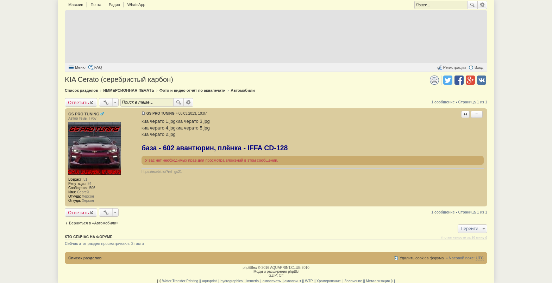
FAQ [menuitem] (98, 67)
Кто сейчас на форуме (89, 237)
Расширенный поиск (482, 5)
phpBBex (250, 268)
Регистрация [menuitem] (454, 67)
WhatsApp (136, 4)
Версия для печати (434, 80)
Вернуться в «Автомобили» (93, 223)
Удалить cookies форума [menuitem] (422, 258)
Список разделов (85, 258)
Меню (80, 67)
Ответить (78, 102)
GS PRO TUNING (83, 114)
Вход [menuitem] (479, 67)
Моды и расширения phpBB (276, 271)
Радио (114, 4)
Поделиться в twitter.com (447, 80)
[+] (159, 281)
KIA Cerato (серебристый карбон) (119, 79)
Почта (95, 4)
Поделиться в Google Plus (470, 80)
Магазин (75, 4)
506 (92, 188)
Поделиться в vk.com (481, 80)
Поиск (472, 5)
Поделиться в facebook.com (459, 80)
